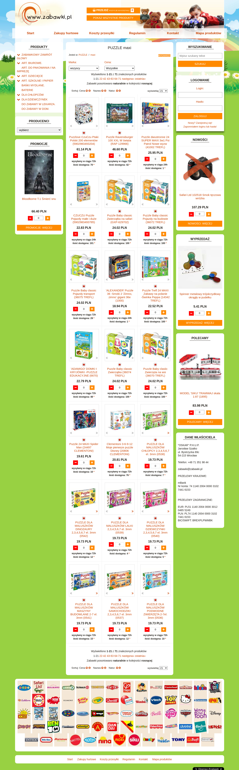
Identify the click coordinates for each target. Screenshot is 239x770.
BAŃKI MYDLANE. (32, 79)
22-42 (103, 77)
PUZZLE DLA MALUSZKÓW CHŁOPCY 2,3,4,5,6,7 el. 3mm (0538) (155, 448)
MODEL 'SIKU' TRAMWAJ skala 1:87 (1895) (200, 395)
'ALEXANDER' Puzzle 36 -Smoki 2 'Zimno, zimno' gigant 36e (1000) (119, 294)
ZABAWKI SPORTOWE (34, 263)
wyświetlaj (153, 90)
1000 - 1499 (31, 228)
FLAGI (25, 122)
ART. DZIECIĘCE (31, 70)
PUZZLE (26, 197)
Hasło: (200, 101)
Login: (200, 88)
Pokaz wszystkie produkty (113, 17)
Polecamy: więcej (200, 421)
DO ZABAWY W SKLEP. (35, 109)
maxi (28, 205)
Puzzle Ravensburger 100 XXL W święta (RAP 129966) (119, 139)
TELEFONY (28, 250)
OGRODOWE (29, 188)
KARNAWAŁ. (29, 147)
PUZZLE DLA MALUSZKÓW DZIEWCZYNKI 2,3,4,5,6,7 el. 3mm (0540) (155, 528)
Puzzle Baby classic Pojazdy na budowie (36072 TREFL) (155, 218)
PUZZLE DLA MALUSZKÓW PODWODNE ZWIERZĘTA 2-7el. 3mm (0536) (155, 610)
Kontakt (172, 33)
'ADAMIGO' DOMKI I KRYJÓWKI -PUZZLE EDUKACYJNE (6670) (84, 371)
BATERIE (27, 83)
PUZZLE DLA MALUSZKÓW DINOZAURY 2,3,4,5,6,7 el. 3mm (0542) (84, 528)
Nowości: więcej (200, 223)
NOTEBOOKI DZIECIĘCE (36, 184)
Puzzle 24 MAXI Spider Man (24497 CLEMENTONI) (83, 447)
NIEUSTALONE (30, 272)
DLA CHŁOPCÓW (31, 87)
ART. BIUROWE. (31, 58)
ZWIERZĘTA (29, 268)
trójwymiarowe (33, 232)
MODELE (27, 175)
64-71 (118, 77)
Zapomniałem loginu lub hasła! (200, 126)
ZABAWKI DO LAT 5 (33, 255)
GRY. (24, 126)
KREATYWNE (29, 159)
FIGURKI (27, 118)
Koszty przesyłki (102, 33)
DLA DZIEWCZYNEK (33, 92)
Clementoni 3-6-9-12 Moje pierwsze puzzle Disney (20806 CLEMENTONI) (119, 448)
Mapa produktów (206, 33)
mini (27, 211)
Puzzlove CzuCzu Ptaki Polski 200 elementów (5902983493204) (84, 139)
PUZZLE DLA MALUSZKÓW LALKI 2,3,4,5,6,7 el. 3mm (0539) (119, 527)
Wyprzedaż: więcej (200, 322)
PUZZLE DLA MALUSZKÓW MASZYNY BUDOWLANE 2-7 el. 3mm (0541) (83, 610)
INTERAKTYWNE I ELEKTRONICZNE (30, 141)
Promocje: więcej (39, 393)
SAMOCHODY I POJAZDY (36, 246)
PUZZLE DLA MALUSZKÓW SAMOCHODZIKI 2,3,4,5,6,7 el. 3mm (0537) (120, 610)
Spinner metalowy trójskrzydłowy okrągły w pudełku (200, 295)
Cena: (108, 61)
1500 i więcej (32, 201)
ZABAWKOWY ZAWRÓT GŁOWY (40, 54)
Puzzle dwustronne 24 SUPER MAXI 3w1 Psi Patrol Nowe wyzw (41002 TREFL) (155, 141)
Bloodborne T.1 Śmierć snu (39, 364)
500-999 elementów (36, 224)
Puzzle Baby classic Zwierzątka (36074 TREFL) (119, 371)
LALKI (25, 171)
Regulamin (137, 33)
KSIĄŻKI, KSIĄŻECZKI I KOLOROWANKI (32, 166)
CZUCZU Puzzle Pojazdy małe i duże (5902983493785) (83, 218)
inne (27, 237)
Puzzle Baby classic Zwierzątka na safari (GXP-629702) (119, 218)
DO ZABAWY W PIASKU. (36, 105)
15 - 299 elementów (36, 215)
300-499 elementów (36, 219)
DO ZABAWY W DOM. (34, 100)
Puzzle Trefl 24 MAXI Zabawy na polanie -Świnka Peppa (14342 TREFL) (155, 294)
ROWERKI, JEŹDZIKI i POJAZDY (40, 242)
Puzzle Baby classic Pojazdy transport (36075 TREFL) (83, 293)
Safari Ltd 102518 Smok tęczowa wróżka (200, 196)
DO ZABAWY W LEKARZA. (37, 96)
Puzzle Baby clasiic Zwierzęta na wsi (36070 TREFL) (155, 371)
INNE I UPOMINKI (32, 130)
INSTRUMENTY (30, 135)
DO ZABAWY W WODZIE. (36, 113)
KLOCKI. (26, 151)
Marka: (73, 61)
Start (32, 33)
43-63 (111, 77)
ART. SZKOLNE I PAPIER (36, 75)
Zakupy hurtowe (67, 33)
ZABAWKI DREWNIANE (35, 259)
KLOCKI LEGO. (30, 155)
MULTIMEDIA (29, 180)
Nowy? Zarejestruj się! (200, 122)
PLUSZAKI (28, 193)
